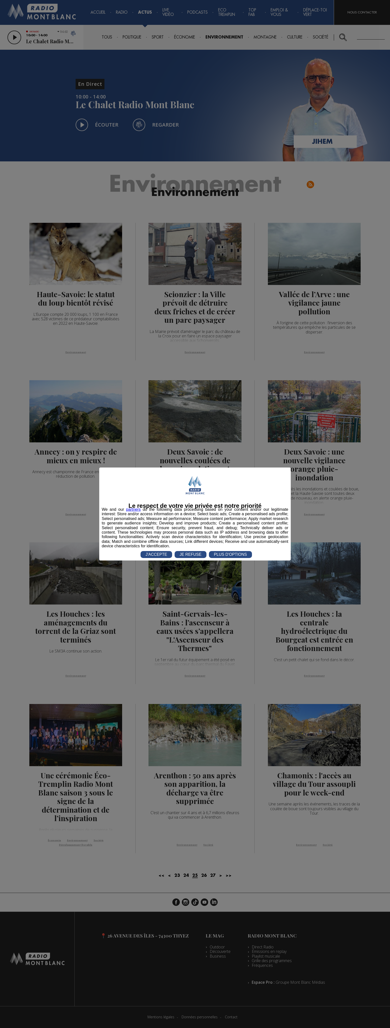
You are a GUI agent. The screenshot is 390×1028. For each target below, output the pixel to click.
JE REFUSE (190, 554)
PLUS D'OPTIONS (230, 554)
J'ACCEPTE (156, 554)
